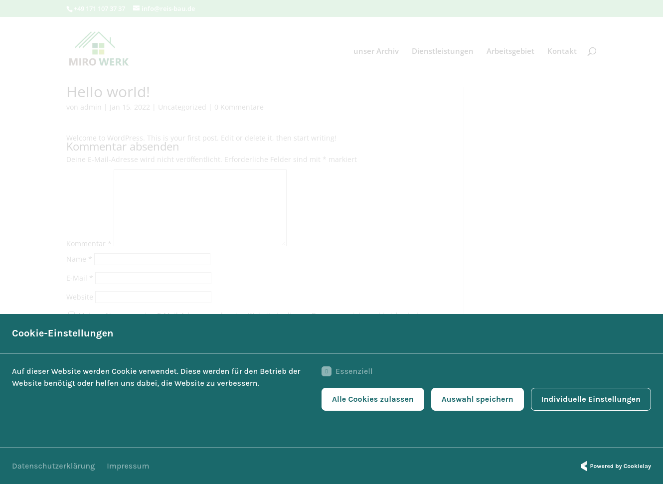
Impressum (128, 466)
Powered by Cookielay (614, 466)
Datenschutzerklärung (53, 466)
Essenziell (347, 371)
